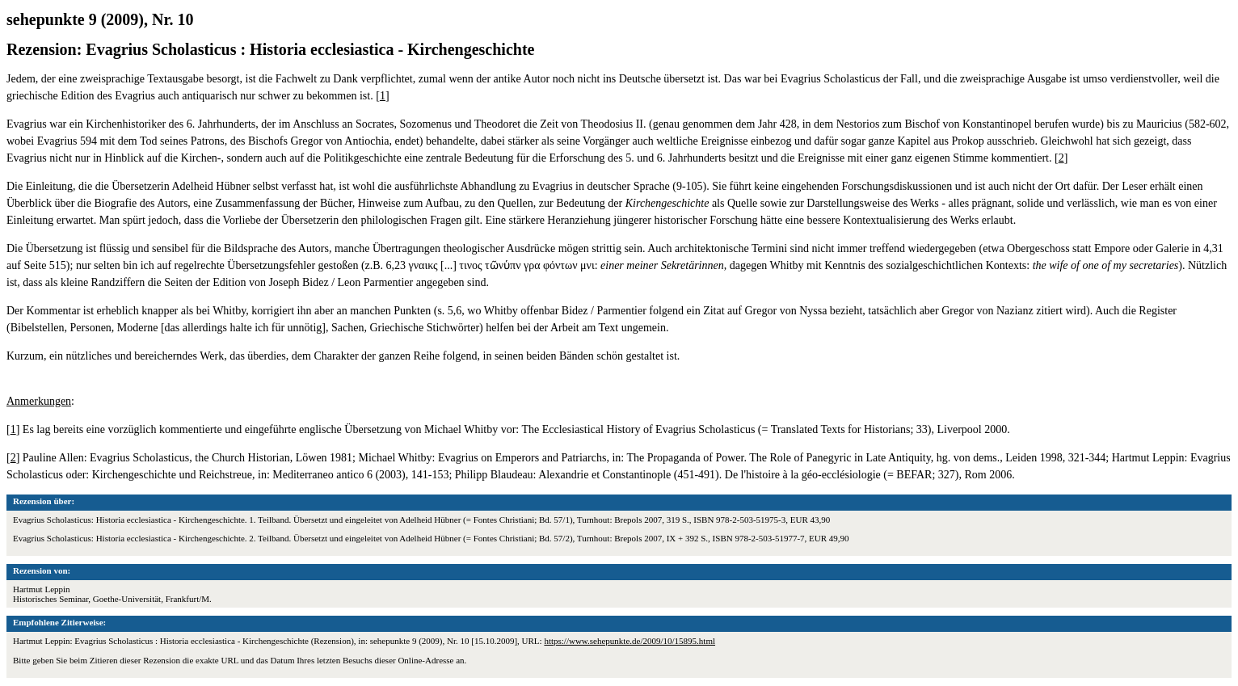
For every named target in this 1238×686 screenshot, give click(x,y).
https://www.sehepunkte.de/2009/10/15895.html (629, 641)
